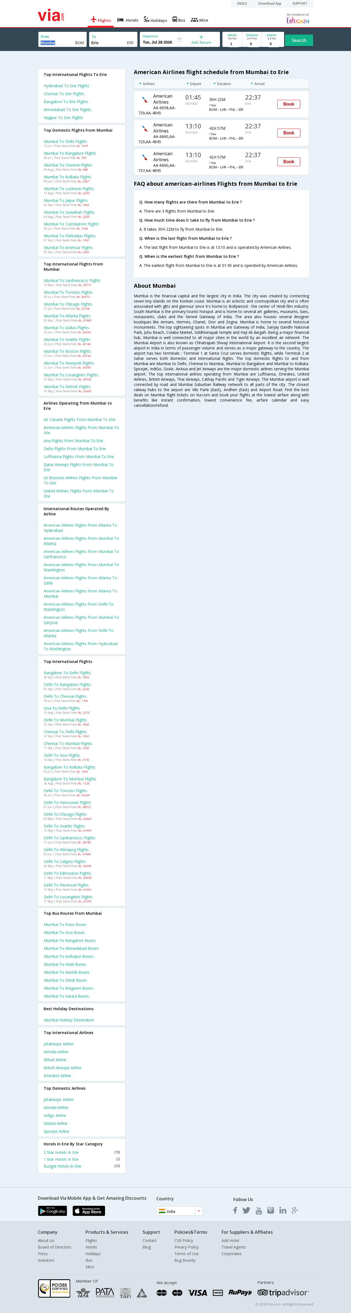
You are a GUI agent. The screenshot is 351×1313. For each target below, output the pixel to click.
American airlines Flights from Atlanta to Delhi (80, 580)
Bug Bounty (185, 1260)
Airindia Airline (56, 1051)
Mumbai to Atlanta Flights (67, 315)
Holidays (93, 1253)
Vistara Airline (55, 1123)
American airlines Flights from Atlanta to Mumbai (80, 593)
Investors (46, 1260)
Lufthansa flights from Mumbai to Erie (79, 456)
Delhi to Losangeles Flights (68, 896)
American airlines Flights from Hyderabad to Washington (81, 646)
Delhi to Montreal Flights (66, 885)
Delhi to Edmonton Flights (67, 873)
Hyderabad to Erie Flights (66, 85)
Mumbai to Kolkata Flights (67, 176)
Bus (89, 1260)
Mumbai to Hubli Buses (65, 964)
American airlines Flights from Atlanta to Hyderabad (80, 528)
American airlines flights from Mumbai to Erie (81, 430)
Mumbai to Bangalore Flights (70, 153)
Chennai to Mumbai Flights (68, 743)
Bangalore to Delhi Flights (67, 672)
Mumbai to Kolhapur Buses (68, 956)
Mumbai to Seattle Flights (67, 339)
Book (288, 104)
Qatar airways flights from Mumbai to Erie (79, 467)
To (94, 36)
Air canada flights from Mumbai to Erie (79, 419)
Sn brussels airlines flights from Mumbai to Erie (80, 480)
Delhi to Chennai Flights (65, 696)
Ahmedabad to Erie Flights (67, 109)
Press (43, 1253)
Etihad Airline (55, 1059)
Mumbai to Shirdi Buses (65, 980)
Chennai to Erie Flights (64, 93)
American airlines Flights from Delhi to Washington (79, 607)
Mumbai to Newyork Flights (69, 363)
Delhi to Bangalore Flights (67, 684)
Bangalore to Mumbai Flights (70, 778)
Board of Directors (54, 1247)
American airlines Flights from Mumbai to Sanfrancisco (81, 554)
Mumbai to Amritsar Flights (68, 247)
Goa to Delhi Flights (62, 708)
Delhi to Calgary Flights (65, 861)
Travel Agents (234, 1247)
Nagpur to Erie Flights (63, 117)
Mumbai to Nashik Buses (66, 972)
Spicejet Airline (56, 1131)
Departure (150, 36)
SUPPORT (300, 3)
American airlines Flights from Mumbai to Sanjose (81, 620)
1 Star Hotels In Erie (82, 1159)
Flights (91, 1240)
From (45, 36)
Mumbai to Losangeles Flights (71, 374)
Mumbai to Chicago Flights (68, 304)
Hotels (91, 1247)
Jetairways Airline (58, 1043)
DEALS (242, 3)
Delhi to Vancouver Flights (67, 802)
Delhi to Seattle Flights (64, 826)
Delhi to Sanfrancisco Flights (69, 837)
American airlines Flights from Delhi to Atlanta (79, 633)
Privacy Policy (186, 1247)
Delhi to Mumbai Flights (65, 719)
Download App (269, 3)
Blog (147, 1247)
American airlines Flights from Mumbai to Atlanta (81, 541)
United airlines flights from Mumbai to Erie (79, 493)
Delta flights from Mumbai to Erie (75, 448)
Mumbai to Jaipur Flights (66, 200)
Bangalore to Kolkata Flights (69, 767)
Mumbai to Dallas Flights (66, 327)
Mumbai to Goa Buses (64, 932)
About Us (46, 1240)
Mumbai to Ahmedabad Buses (71, 948)
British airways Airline (62, 1067)
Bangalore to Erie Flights (66, 101)
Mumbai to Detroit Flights (67, 386)
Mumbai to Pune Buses (65, 924)
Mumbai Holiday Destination (69, 1020)
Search (299, 40)
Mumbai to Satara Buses (66, 996)
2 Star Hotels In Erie (82, 1152)
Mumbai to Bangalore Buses (70, 940)
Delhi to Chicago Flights (65, 814)
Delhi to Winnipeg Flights (66, 849)
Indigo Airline (55, 1115)
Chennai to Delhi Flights (65, 731)
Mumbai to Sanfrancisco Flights (72, 280)
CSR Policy (183, 1240)
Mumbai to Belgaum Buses (68, 988)
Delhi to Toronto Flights (65, 790)
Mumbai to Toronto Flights (68, 292)
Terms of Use (186, 1253)
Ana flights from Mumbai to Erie (73, 440)
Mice (90, 1266)
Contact (150, 1240)
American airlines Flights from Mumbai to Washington (81, 567)
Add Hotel (230, 1240)
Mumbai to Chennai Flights (68, 165)
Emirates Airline (57, 1075)
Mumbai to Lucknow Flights (69, 188)
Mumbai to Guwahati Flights (69, 212)
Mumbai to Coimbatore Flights (71, 224)
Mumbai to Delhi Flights (65, 141)
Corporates (232, 1253)
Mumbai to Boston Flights (67, 351)
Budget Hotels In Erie (82, 1166)
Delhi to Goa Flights (62, 755)
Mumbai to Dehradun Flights (69, 235)
